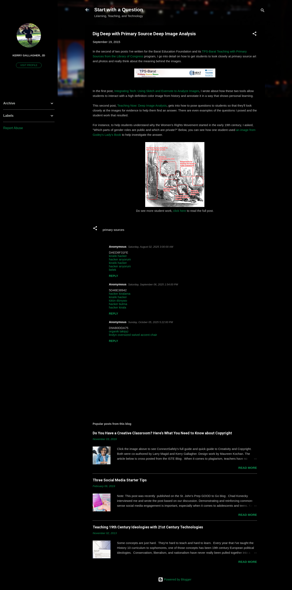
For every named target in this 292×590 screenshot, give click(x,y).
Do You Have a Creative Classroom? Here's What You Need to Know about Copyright (162, 433)
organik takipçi (118, 331)
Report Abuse (13, 128)
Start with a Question (118, 9)
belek (112, 269)
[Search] (262, 11)
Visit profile (28, 65)
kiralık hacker (118, 256)
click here (179, 210)
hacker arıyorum (120, 259)
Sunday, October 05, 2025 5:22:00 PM (150, 322)
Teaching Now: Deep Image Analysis (141, 105)
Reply (113, 275)
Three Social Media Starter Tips (120, 480)
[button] (254, 34)
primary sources (113, 229)
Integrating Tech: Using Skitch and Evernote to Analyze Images (156, 91)
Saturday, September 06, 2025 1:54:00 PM (153, 284)
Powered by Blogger (174, 579)
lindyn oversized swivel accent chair (133, 334)
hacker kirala (117, 307)
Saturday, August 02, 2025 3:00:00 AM (150, 246)
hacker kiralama (119, 293)
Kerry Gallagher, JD (29, 55)
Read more (247, 467)
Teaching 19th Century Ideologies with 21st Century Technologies (148, 527)
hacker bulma (118, 304)
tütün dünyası (118, 300)
